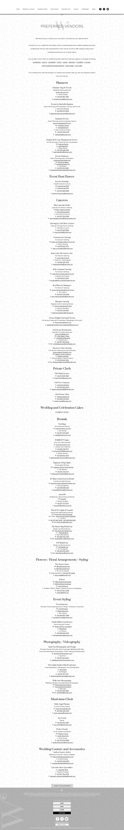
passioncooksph (63, 356)
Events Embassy (63, 162)
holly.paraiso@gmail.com (63, 713)
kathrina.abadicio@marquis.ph (62, 313)
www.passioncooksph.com (62, 352)
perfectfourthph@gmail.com (63, 742)
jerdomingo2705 (63, 186)
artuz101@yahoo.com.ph (62, 505)
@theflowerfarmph (63, 566)
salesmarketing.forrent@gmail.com (63, 458)
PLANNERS (37, 62)
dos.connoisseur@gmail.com (63, 248)
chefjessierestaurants (63, 338)
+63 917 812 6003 (63, 168)
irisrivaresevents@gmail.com (62, 635)
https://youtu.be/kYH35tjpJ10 (66, 516)
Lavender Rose (63, 770)
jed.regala (62, 669)
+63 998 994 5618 (69, 520)
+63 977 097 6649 (63, 342)
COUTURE (78, 66)
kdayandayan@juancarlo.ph (63, 264)
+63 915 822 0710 (63, 246)
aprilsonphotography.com (63, 653)
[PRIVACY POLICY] (62, 825)
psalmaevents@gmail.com (63, 152)
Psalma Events (63, 144)
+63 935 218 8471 (63, 449)
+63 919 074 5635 (63, 111)
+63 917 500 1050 (63, 690)
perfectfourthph (63, 736)
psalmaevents (63, 146)
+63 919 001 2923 (63, 278)
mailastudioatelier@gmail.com (62, 763)
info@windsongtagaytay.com (62, 822)
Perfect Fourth (63, 734)
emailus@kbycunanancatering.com (62, 280)
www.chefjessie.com (62, 334)
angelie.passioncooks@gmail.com (64, 362)
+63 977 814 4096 (63, 590)
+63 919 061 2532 (63, 360)
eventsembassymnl (63, 164)
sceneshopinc (63, 609)
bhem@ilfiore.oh (63, 592)
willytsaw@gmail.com (64, 692)
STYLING (87, 62)
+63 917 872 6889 (63, 740)
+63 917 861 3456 (56, 520)
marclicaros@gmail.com (62, 232)
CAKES (65, 62)
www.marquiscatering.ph (63, 306)
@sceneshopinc (63, 611)
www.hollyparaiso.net (63, 708)
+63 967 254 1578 (63, 262)
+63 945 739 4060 (63, 294)
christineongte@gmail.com (62, 99)
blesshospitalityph (63, 397)
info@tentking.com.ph (63, 435)
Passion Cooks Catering (63, 354)
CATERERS (52, 62)
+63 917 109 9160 (63, 310)
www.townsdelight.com (63, 322)
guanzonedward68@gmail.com (63, 389)
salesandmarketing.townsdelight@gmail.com (63, 325)
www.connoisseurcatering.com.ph (63, 242)
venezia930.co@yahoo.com (64, 538)
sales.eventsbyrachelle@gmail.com (63, 113)
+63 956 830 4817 (63, 633)
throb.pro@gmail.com (64, 522)
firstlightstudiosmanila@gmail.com (63, 676)
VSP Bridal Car (63, 547)
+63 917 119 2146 (63, 471)
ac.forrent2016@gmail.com (62, 451)
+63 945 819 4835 (63, 387)
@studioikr (63, 629)
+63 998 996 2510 (63, 487)
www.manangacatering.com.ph (63, 290)
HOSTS (44, 62)
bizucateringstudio (63, 212)
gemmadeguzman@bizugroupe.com (63, 218)
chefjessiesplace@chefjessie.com (64, 344)
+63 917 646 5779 (63, 132)
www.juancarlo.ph (63, 258)
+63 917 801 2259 (63, 722)
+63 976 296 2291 (63, 150)
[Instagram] (104, 9)
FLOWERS (79, 62)
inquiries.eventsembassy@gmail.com (62, 170)
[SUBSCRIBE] (62, 813)
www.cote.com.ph (62, 92)
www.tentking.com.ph (63, 428)
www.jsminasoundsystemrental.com (63, 483)
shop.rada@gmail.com (63, 575)
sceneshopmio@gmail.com (62, 617)
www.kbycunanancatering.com (63, 274)
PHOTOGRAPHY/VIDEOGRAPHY (53, 66)
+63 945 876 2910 (63, 551)
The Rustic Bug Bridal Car (63, 531)
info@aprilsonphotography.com (63, 660)
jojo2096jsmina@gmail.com (63, 490)
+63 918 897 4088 (63, 615)
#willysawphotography (63, 685)
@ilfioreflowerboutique (63, 582)
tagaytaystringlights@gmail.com (63, 474)
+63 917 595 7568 (63, 230)
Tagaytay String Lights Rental (63, 467)
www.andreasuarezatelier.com (63, 757)
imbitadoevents (63, 127)
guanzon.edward (63, 385)
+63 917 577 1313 (63, 674)
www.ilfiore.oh (63, 586)
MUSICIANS (69, 66)
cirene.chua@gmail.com (62, 401)
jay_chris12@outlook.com (63, 724)
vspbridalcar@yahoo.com (64, 553)
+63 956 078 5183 (63, 399)
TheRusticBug (63, 533)
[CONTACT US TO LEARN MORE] (62, 786)
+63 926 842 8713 (63, 455)
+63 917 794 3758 (63, 774)
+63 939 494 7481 (63, 536)
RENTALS (72, 62)
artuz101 (63, 499)
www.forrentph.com (63, 444)
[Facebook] (100, 9)
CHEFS (59, 62)
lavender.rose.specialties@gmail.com (63, 776)
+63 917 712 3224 (63, 503)
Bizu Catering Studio (63, 209)
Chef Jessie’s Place (63, 336)
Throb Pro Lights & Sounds (63, 514)
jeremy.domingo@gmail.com (63, 193)
